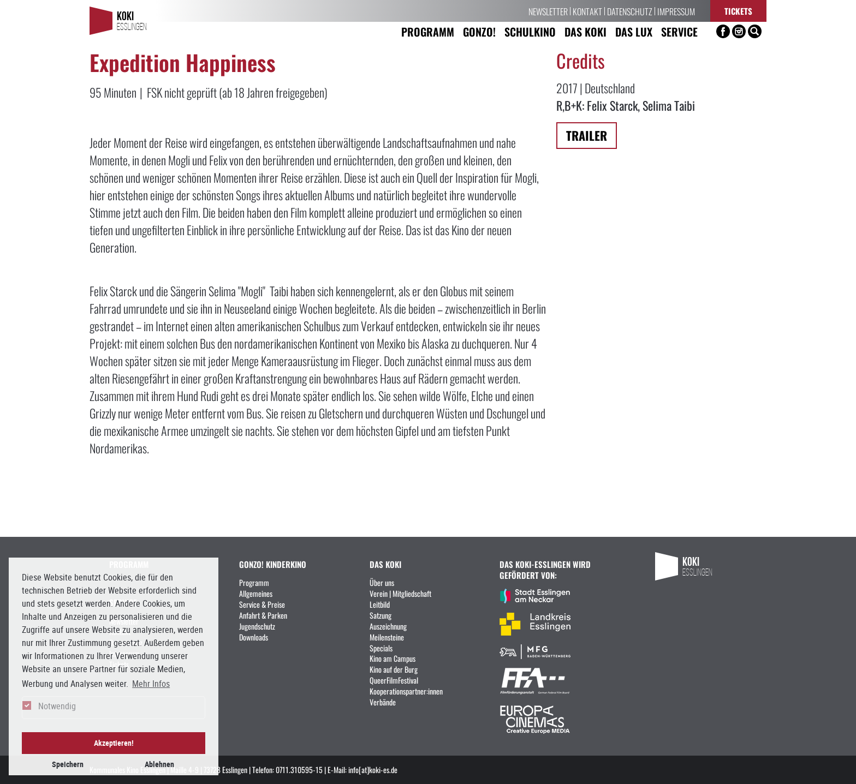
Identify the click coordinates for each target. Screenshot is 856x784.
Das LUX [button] (633, 31)
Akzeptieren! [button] (114, 743)
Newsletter (548, 11)
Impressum (676, 11)
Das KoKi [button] (585, 31)
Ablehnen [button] (159, 764)
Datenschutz (629, 11)
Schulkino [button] (530, 31)
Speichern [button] (68, 764)
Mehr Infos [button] (151, 684)
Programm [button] (427, 31)
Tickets (738, 10)
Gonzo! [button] (479, 31)
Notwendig (57, 706)
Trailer (586, 135)
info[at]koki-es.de (372, 769)
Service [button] (679, 31)
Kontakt (587, 11)
